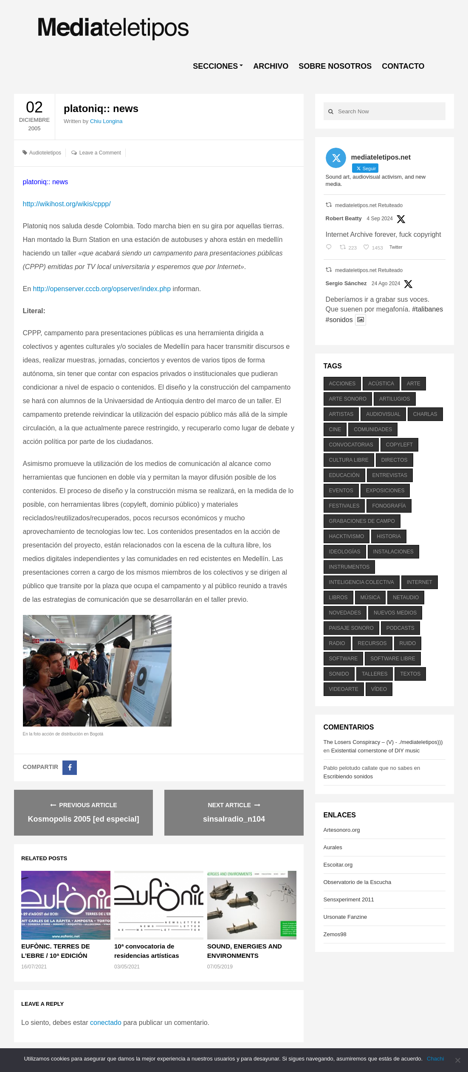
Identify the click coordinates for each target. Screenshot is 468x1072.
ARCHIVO (270, 66)
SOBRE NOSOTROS (335, 66)
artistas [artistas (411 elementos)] (341, 414)
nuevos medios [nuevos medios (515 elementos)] (395, 613)
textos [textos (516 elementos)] (410, 674)
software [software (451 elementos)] (343, 659)
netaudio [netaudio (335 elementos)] (406, 598)
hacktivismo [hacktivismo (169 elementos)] (346, 536)
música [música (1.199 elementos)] (371, 598)
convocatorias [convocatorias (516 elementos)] (351, 445)
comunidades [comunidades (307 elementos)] (373, 429)
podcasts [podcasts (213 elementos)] (400, 628)
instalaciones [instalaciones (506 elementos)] (393, 552)
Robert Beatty (344, 218)
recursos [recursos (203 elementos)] (372, 643)
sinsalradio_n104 (234, 819)
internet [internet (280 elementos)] (419, 582)
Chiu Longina (106, 121)
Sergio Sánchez (346, 283)
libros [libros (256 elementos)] (338, 598)
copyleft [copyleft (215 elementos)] (399, 445)
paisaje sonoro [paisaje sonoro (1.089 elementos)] (351, 628)
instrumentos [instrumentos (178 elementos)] (349, 567)
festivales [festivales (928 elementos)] (344, 506)
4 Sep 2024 (379, 219)
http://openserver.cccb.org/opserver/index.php (102, 288)
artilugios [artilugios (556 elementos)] (394, 399)
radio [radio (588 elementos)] (337, 643)
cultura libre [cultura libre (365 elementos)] (349, 460)
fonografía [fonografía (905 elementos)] (389, 506)
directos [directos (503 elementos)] (394, 460)
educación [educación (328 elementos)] (344, 475)
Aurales (333, 847)
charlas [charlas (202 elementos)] (425, 414)
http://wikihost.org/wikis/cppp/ (67, 204)
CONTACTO (403, 66)
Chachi (435, 1058)
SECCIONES (215, 66)
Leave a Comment (100, 153)
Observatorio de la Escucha (358, 882)
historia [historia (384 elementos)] (388, 536)
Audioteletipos (45, 153)
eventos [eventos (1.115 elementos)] (341, 491)
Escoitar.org (338, 865)
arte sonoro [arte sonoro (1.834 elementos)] (348, 399)
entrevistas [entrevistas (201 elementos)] (389, 475)
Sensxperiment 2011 (349, 899)
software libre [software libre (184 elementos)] (392, 659)
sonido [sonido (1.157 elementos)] (339, 674)
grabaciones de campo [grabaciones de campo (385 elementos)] (362, 521)
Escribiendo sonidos (348, 776)
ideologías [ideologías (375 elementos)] (345, 552)
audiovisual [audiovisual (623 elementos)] (383, 414)
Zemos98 (335, 934)
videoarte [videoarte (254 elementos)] (343, 689)
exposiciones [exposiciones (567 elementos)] (385, 491)
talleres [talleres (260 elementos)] (374, 674)
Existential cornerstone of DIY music (375, 750)
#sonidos (339, 319)
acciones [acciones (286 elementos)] (342, 384)
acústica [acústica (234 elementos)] (381, 384)
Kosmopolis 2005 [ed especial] (83, 819)
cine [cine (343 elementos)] (335, 429)
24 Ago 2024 (386, 283)
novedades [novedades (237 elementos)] (345, 613)
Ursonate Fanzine (345, 917)
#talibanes (427, 309)
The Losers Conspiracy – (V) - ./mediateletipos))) (383, 742)
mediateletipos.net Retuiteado (369, 205)
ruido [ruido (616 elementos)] (408, 643)
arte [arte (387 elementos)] (413, 384)
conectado (105, 1022)
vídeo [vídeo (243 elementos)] (379, 689)
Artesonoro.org (342, 830)
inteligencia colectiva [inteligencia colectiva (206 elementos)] (361, 582)
